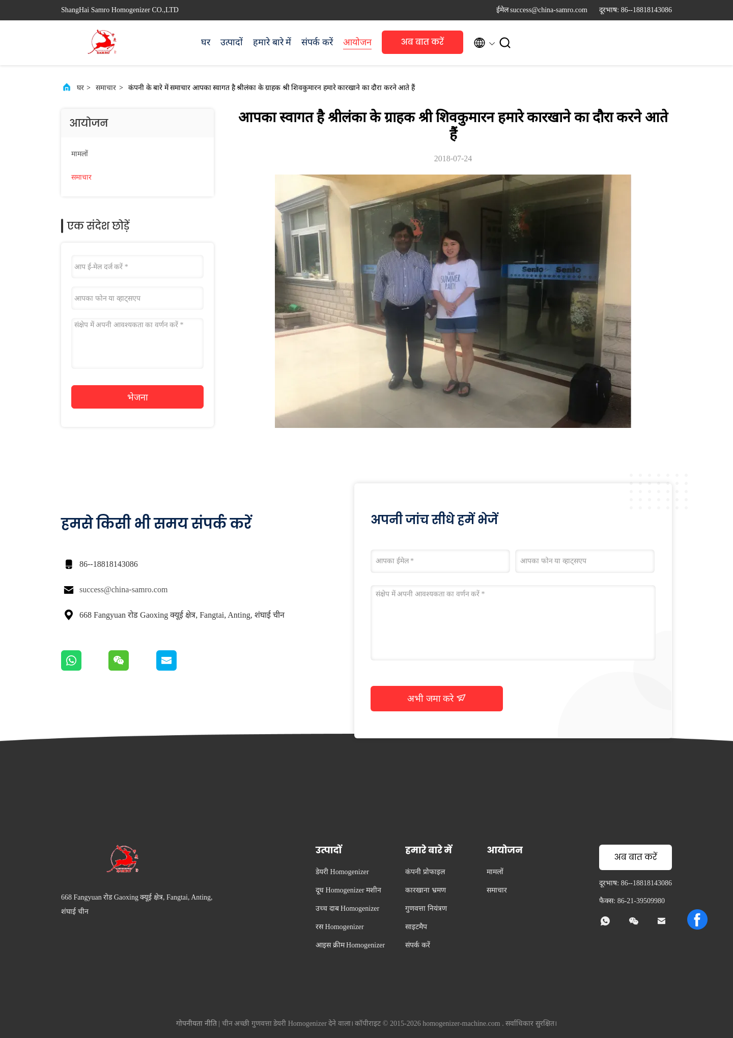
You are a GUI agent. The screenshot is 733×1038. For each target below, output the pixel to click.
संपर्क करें (317, 42)
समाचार (106, 88)
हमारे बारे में (272, 42)
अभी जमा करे (436, 698)
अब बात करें (422, 42)
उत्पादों (231, 42)
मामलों (79, 154)
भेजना (137, 397)
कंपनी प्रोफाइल (425, 872)
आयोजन (357, 42)
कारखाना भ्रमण (425, 890)
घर (205, 42)
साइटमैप (416, 927)
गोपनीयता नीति (196, 1023)
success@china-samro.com (123, 589)
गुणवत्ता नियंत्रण (426, 908)
